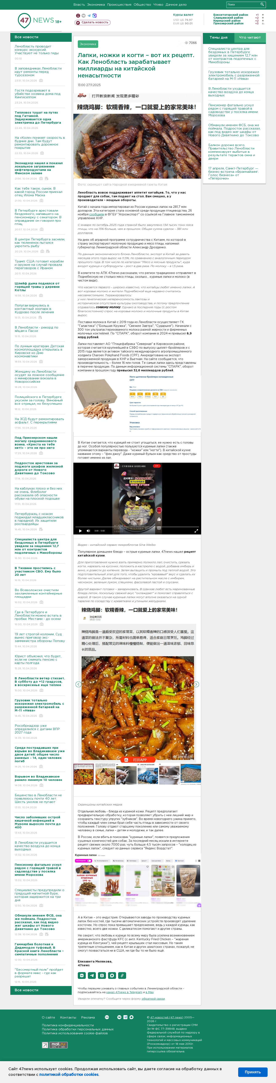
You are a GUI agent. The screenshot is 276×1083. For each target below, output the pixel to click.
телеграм (89, 16)
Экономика (96, 4)
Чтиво (158, 4)
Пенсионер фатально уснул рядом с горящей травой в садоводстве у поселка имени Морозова (233, 110)
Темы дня (218, 37)
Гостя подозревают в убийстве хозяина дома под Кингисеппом (40, 97)
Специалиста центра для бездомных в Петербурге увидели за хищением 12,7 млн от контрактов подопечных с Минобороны (233, 55)
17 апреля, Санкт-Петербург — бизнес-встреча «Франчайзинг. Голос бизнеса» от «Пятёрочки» (233, 173)
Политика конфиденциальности (68, 1025)
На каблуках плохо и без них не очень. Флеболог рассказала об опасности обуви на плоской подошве (40, 496)
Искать (262, 4)
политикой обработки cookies (68, 1074)
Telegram (125, 1017)
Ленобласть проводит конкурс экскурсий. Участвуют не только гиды (40, 52)
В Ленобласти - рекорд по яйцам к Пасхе (40, 332)
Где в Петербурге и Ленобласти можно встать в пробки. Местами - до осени (40, 618)
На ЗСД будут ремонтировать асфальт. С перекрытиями (40, 424)
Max (131, 1017)
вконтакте (84, 16)
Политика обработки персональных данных (78, 1029)
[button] (82, 975)
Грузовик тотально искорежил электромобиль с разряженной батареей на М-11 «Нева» (233, 75)
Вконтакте (107, 1017)
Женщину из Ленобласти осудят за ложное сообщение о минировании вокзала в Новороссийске (40, 379)
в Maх (150, 992)
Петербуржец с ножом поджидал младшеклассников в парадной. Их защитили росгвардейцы (40, 522)
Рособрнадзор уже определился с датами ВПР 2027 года (40, 732)
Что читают (250, 37)
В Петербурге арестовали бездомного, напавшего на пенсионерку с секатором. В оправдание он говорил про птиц (40, 220)
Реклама (88, 1017)
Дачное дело (176, 4)
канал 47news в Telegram (124, 992)
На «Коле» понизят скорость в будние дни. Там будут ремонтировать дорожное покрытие (40, 145)
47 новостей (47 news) (166, 1017)
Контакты (68, 1017)
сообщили (96, 214)
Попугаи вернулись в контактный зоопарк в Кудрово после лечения (40, 312)
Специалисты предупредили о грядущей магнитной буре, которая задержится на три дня (40, 898)
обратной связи (153, 999)
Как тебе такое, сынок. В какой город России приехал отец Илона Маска (40, 195)
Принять (253, 1072)
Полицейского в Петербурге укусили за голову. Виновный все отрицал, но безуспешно (40, 403)
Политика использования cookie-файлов (75, 1033)
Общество (142, 4)
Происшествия (119, 4)
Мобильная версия (78, 16)
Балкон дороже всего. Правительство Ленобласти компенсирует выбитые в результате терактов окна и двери (231, 152)
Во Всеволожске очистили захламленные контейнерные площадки (40, 596)
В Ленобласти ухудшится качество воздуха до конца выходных (40, 849)
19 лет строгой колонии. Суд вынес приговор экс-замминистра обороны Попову (40, 640)
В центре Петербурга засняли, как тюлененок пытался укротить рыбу (40, 245)
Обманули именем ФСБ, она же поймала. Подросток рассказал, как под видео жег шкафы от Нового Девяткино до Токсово (234, 130)
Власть (79, 4)
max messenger (94, 16)
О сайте (48, 1017)
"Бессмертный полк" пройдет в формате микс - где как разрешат (40, 976)
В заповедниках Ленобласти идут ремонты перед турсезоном (40, 75)
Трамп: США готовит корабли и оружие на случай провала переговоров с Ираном (40, 267)
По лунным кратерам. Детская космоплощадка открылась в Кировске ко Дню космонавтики (40, 354)
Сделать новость (95, 22)
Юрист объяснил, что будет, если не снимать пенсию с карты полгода (40, 662)
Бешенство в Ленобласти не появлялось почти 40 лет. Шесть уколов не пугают (40, 801)
